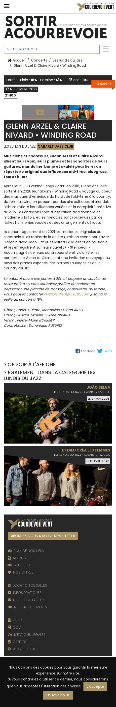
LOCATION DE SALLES (27, 585)
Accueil (16, 60)
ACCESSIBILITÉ (22, 648)
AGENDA (17, 557)
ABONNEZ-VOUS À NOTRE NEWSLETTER (43, 535)
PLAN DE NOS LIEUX (26, 550)
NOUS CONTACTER (26, 599)
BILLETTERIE (19, 565)
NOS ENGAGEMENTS (27, 607)
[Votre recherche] (51, 49)
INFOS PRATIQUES (24, 592)
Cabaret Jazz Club (55, 146)
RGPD (15, 620)
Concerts (39, 60)
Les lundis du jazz (67, 60)
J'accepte (95, 686)
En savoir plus (58, 695)
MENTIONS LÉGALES (26, 634)
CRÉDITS (17, 641)
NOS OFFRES (21, 572)
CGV (14, 627)
